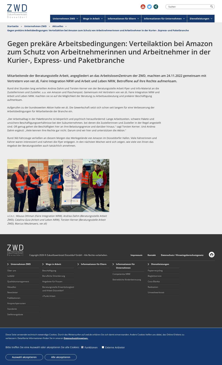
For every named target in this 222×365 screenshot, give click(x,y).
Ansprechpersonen (16, 303)
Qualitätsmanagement (18, 281)
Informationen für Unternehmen (164, 18)
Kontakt (152, 255)
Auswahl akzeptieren (24, 357)
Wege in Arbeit (93, 18)
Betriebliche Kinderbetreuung (127, 279)
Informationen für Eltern (123, 18)
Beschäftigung (49, 270)
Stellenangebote (15, 314)
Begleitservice (154, 275)
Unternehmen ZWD (65, 18)
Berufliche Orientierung (53, 275)
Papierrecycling (155, 270)
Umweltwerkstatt (156, 292)
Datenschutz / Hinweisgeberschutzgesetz (182, 255)
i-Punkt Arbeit (48, 296)
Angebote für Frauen (52, 281)
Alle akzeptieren (60, 357)
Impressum (136, 255)
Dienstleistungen (201, 18)
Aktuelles (57, 26)
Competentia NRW (121, 274)
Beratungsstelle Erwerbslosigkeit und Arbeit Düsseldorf (58, 289)
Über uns (11, 270)
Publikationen (13, 297)
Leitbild (10, 275)
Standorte (12, 308)
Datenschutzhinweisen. (76, 338)
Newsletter (12, 292)
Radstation (153, 287)
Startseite (13, 26)
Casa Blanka (154, 281)
